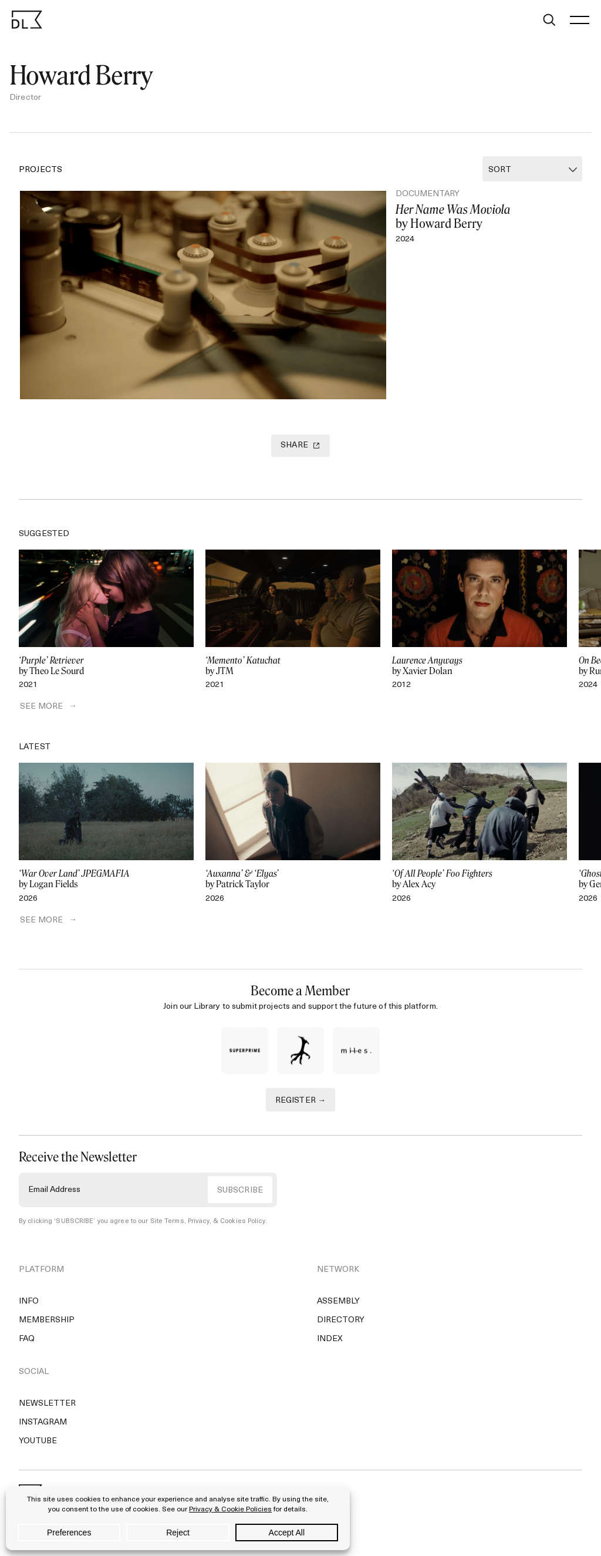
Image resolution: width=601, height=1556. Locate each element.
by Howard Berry (480, 217)
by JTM (292, 667)
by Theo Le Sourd (106, 667)
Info (29, 1303)
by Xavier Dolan (479, 667)
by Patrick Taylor (292, 881)
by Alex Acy (479, 881)
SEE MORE (40, 709)
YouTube (38, 1443)
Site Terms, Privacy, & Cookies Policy (207, 1224)
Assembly (338, 1303)
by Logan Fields (106, 881)
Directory (340, 1322)
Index (330, 1341)
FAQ (27, 1341)
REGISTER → (300, 1103)
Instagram (43, 1424)
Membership (47, 1322)
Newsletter (47, 1406)
